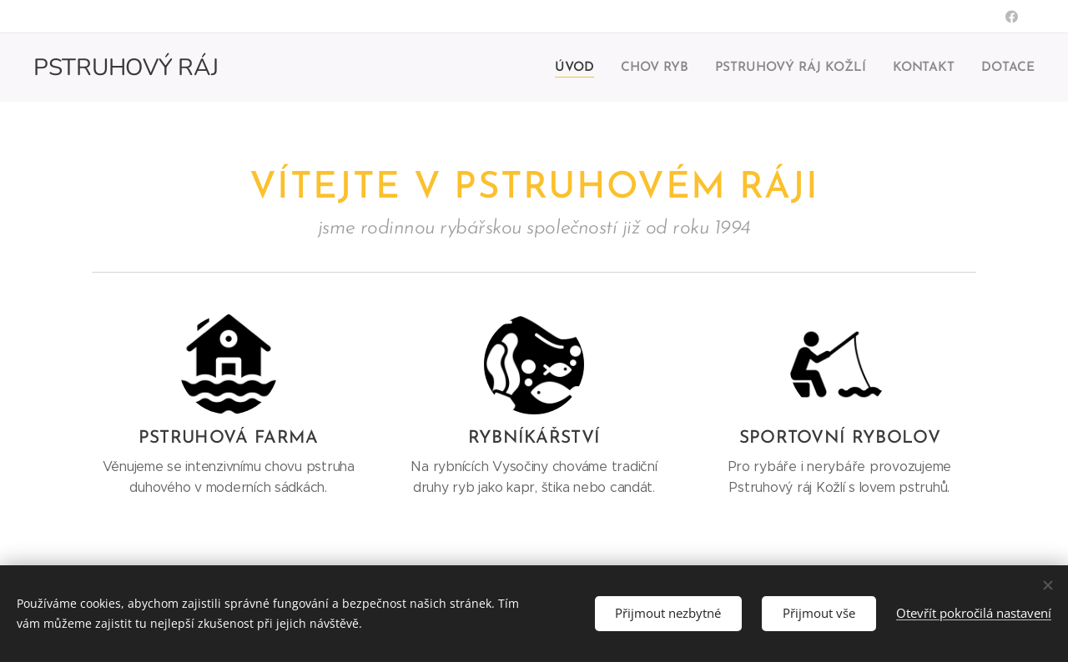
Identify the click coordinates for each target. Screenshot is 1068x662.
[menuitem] (587, 67)
